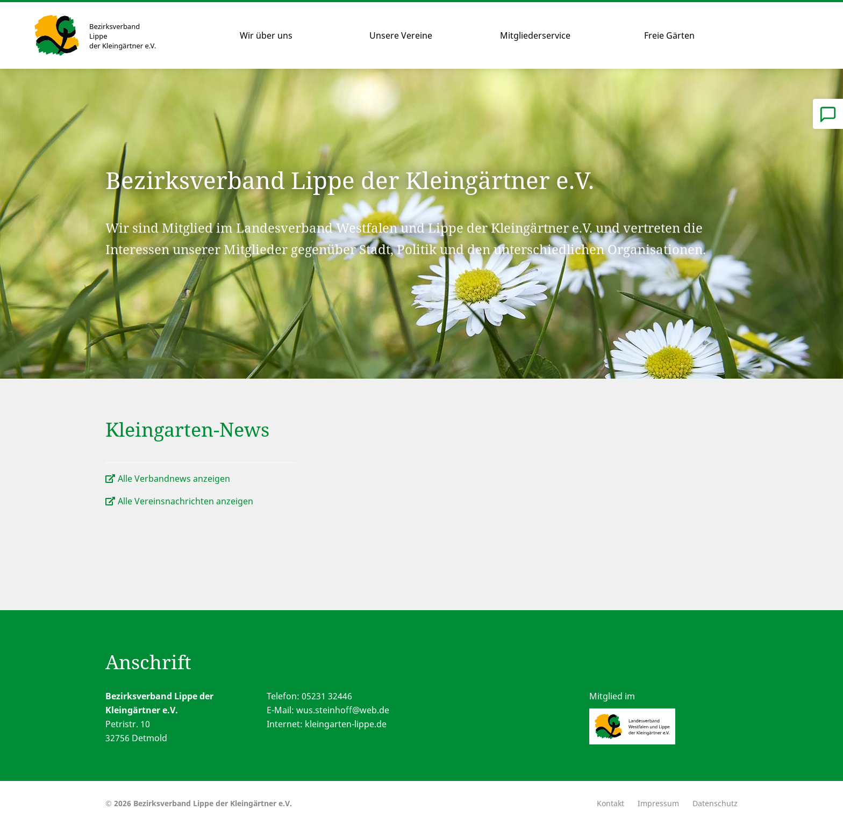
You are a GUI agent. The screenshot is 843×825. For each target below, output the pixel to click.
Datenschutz (715, 803)
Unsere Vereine (400, 35)
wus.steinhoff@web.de (342, 710)
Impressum (658, 803)
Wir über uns (266, 35)
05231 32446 (327, 696)
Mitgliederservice (535, 35)
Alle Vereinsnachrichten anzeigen (185, 501)
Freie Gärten (669, 35)
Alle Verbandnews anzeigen (174, 478)
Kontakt (610, 803)
